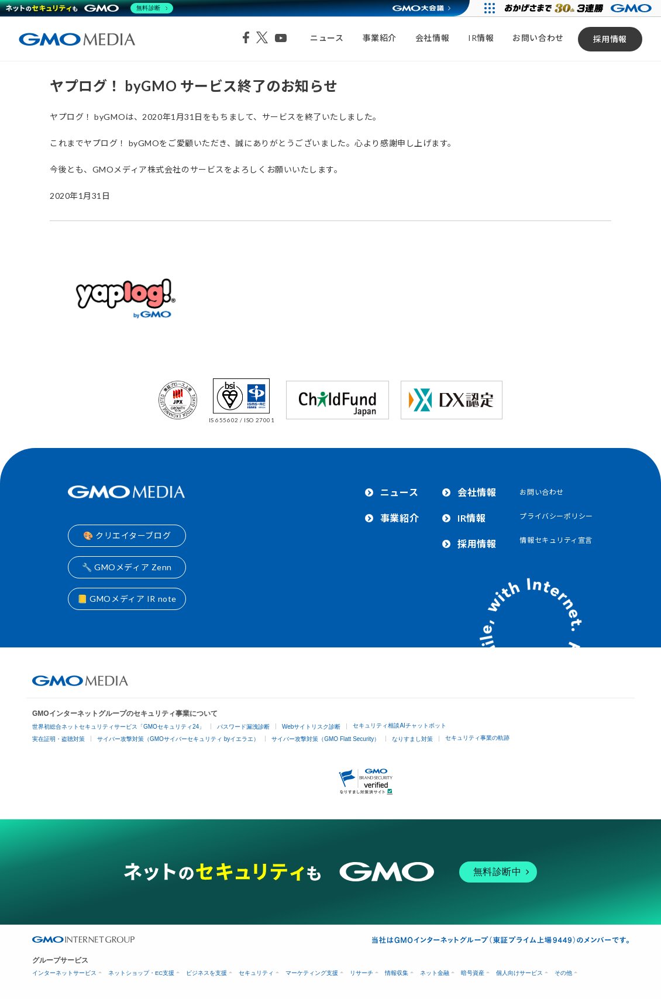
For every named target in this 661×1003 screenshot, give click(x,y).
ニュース (326, 38)
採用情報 (610, 39)
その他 (563, 973)
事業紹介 (380, 38)
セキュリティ (256, 973)
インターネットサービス (64, 973)
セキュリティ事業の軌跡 (477, 738)
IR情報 (481, 38)
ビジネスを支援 (206, 973)
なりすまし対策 (412, 739)
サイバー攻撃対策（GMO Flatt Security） (325, 739)
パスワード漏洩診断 (243, 726)
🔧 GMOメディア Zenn (127, 567)
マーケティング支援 (311, 973)
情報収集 (396, 973)
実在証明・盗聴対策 (58, 739)
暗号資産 (472, 973)
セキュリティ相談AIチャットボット (399, 725)
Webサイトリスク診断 (311, 726)
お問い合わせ (537, 38)
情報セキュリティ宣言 (556, 540)
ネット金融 (434, 973)
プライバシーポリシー (556, 516)
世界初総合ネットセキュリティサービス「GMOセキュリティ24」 (118, 726)
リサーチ (361, 973)
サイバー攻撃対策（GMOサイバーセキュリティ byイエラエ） (178, 739)
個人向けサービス (519, 973)
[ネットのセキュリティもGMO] (90, 8)
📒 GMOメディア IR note (127, 599)
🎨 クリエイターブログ (127, 535)
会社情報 (432, 38)
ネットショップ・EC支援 (141, 973)
